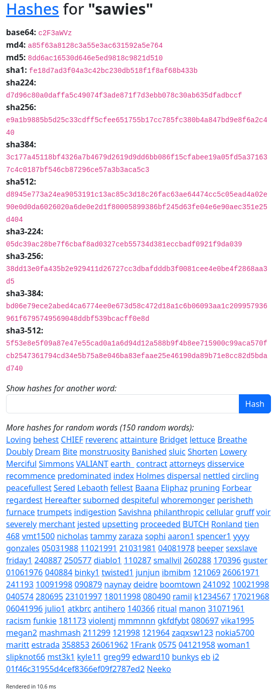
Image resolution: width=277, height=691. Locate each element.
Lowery (233, 451)
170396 (227, 560)
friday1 (19, 560)
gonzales (23, 548)
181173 (72, 620)
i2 (216, 656)
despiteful (140, 499)
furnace (20, 511)
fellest (121, 487)
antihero (109, 608)
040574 (20, 596)
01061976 (24, 572)
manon (192, 608)
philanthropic (179, 511)
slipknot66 (25, 656)
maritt (17, 644)
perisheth (235, 499)
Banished (149, 451)
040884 (58, 572)
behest (46, 439)
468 (13, 536)
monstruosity (104, 451)
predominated (84, 475)
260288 (197, 560)
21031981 (137, 548)
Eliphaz (174, 487)
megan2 (21, 632)
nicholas (72, 536)
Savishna (135, 511)
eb (206, 656)
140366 (141, 608)
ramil (182, 596)
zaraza (131, 536)
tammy (103, 536)
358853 (75, 644)
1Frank (143, 644)
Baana (147, 487)
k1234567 (212, 596)
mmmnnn (137, 620)
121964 (156, 632)
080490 (157, 596)
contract (152, 463)
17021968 (251, 596)
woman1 (233, 644)
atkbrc (79, 608)
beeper (210, 548)
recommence (30, 475)
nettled (216, 475)
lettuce (202, 439)
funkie (45, 620)
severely (21, 524)
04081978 (176, 548)
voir (263, 511)
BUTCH (196, 524)
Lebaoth (92, 487)
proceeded (161, 524)
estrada (45, 644)
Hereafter (63, 499)
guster (255, 560)
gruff (244, 511)
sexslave (241, 548)
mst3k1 (61, 656)
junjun (147, 572)
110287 (138, 560)
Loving (18, 439)
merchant (57, 524)
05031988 (60, 548)
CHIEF (72, 439)
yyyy (241, 536)
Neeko (159, 668)
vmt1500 (38, 536)
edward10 (151, 656)
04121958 (197, 644)
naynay (117, 584)
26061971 (241, 572)
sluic (177, 451)
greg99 (116, 656)
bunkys (185, 656)
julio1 (55, 608)
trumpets (54, 511)
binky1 (86, 572)
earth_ (122, 463)
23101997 (83, 596)
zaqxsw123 (192, 632)
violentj (102, 620)
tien (251, 524)
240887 (48, 560)
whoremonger (188, 499)
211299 (96, 632)
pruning (205, 487)
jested (88, 524)
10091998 (54, 584)
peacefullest (29, 487)
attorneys (187, 463)
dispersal (184, 475)
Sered (64, 487)
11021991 (98, 548)
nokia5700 (234, 632)
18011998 (122, 596)
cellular (220, 511)
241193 (20, 584)
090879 (88, 584)
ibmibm (176, 572)
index (123, 475)
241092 (216, 584)
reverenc (101, 439)
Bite (70, 451)
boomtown (180, 584)
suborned (101, 499)
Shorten (203, 451)
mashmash (60, 632)
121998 (126, 632)
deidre (145, 584)
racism (18, 620)
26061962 (109, 644)
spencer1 (213, 536)
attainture (139, 439)
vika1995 (237, 620)
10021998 (250, 584)
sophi (155, 536)
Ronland (226, 524)
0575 (167, 644)
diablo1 (108, 560)
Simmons (56, 463)
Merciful (21, 463)
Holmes (150, 475)
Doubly (19, 451)
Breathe (232, 439)
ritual (167, 608)
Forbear (236, 487)
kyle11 (89, 656)
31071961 (226, 608)
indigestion (95, 511)
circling (245, 475)
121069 (207, 572)
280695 (49, 596)
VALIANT (92, 463)
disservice (225, 463)
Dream (48, 451)
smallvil (168, 560)
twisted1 (117, 572)
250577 (78, 560)
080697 (205, 620)
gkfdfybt (173, 620)
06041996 (24, 608)
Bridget (174, 439)
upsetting (120, 524)
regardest (24, 499)
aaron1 (181, 536)
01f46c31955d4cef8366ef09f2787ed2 (75, 668)
